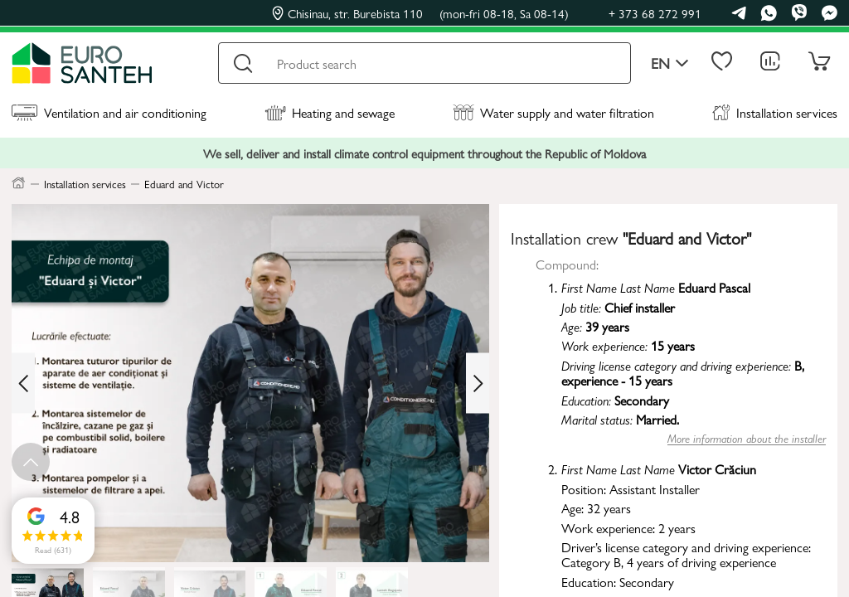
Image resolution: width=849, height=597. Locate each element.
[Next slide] (477, 383)
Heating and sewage (329, 112)
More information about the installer (746, 438)
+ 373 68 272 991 (655, 13)
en (670, 63)
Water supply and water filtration (553, 112)
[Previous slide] (23, 383)
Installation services (774, 112)
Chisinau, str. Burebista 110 (420, 13)
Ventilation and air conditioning (109, 112)
